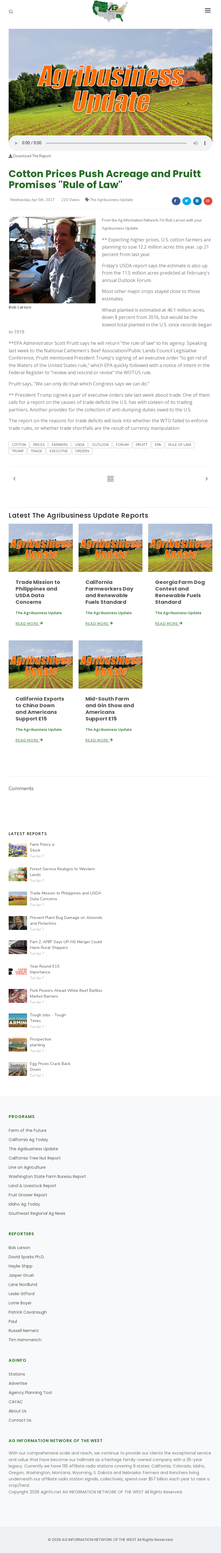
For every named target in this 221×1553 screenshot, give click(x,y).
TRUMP (18, 451)
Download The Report (30, 156)
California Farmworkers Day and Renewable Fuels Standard (109, 592)
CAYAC (16, 1402)
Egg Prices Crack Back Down (50, 1066)
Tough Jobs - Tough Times (48, 1018)
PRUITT (142, 444)
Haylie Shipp (21, 1266)
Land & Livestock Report (32, 1186)
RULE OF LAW (179, 444)
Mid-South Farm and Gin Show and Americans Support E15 (109, 708)
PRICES (39, 444)
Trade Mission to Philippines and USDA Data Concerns (38, 592)
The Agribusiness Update (109, 200)
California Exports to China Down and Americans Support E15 (40, 708)
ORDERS (82, 451)
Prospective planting (40, 1042)
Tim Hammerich (25, 1340)
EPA (158, 444)
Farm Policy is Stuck (42, 847)
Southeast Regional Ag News (37, 1213)
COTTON (19, 444)
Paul (13, 1321)
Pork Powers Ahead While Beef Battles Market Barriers (66, 993)
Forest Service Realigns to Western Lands (62, 871)
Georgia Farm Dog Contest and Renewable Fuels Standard (180, 592)
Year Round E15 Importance (44, 969)
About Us (17, 1411)
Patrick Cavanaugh (28, 1312)
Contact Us (20, 1420)
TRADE (36, 451)
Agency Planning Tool (30, 1392)
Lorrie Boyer (20, 1303)
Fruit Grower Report (28, 1195)
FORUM (122, 444)
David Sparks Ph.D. (27, 1257)
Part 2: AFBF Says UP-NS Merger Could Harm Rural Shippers (66, 944)
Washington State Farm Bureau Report (47, 1176)
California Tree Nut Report (35, 1158)
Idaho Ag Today (24, 1204)
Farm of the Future (28, 1130)
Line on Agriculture (27, 1167)
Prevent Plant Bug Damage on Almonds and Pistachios (66, 920)
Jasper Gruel (21, 1275)
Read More (29, 623)
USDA (80, 444)
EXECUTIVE (58, 451)
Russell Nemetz (24, 1330)
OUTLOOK (100, 444)
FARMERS (60, 444)
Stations (17, 1374)
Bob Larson (20, 307)
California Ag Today (28, 1139)
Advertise (18, 1383)
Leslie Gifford (22, 1294)
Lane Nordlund (23, 1284)
